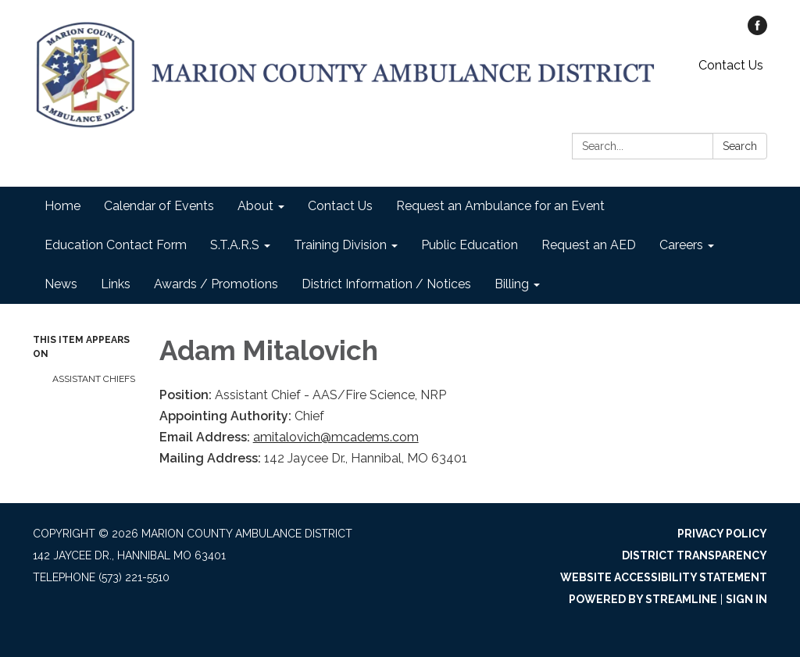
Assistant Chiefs (93, 378)
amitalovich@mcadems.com (336, 437)
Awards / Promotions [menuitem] (216, 284)
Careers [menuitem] (681, 244)
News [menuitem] (61, 284)
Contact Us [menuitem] (340, 205)
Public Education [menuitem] (469, 244)
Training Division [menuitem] (340, 244)
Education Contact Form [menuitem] (116, 244)
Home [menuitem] (62, 205)
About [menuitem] (255, 205)
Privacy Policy (722, 533)
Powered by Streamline (643, 599)
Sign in (746, 599)
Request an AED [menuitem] (588, 244)
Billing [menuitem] (512, 284)
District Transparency (694, 555)
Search (740, 146)
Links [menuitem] (115, 284)
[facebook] (757, 30)
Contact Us (730, 65)
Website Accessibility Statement (663, 577)
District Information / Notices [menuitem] (386, 284)
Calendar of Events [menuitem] (159, 205)
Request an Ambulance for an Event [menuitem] (500, 205)
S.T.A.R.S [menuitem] (234, 244)
